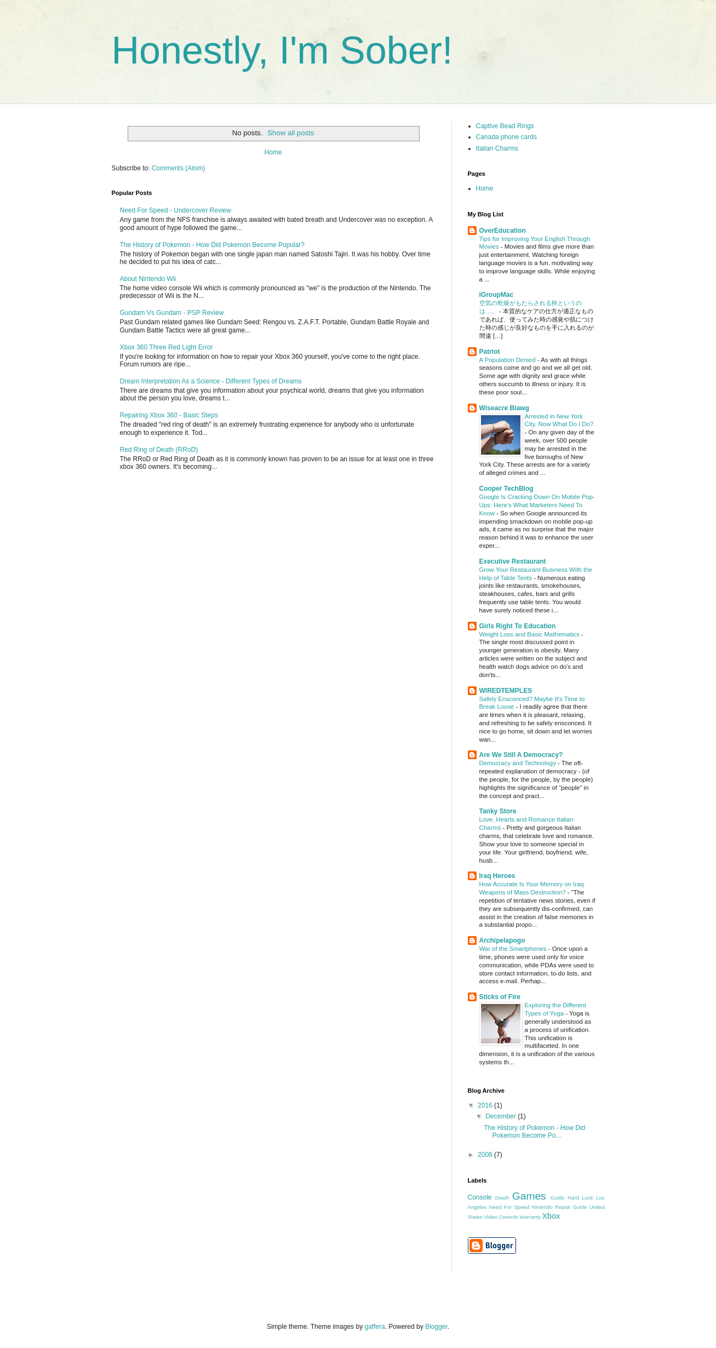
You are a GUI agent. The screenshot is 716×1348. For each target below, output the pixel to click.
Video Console (501, 1217)
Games (529, 1196)
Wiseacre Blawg (504, 408)
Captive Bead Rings (505, 126)
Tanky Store (498, 811)
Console (480, 1197)
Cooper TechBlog (506, 488)
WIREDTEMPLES (505, 691)
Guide (558, 1198)
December (501, 1116)
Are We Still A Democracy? (521, 755)
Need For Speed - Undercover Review (175, 210)
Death (502, 1198)
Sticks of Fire (499, 997)
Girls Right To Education (517, 626)
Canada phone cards (506, 137)
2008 (486, 1154)
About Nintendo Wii (148, 279)
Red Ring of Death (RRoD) (159, 450)
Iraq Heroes (497, 876)
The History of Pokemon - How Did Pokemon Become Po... (534, 1131)
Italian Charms (497, 148)
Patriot (489, 351)
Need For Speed (509, 1207)
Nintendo (542, 1207)
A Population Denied (508, 360)
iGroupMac (496, 295)
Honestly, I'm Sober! (282, 50)
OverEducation (502, 230)
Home (273, 152)
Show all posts (290, 133)
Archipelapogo (502, 940)
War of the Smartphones (513, 948)
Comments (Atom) (178, 168)
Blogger (436, 1326)
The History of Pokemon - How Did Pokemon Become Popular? (212, 245)
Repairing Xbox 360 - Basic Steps (169, 415)
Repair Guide (571, 1207)
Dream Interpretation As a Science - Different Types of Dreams (211, 381)
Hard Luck (580, 1198)
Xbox (551, 1216)
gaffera (374, 1326)
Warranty (530, 1217)
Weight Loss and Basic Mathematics (530, 634)
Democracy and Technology (518, 763)
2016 (486, 1105)
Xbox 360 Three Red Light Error (166, 347)
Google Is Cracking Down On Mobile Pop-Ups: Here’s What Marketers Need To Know (537, 505)
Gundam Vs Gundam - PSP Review (172, 313)
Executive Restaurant (512, 561)
